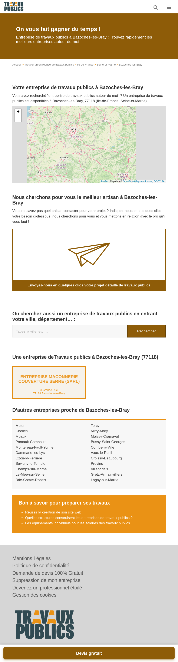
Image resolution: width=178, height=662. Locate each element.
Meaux (21, 437)
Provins (97, 464)
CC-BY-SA (159, 181)
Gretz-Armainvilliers (106, 474)
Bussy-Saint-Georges (108, 442)
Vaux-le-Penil (101, 453)
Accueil (16, 64)
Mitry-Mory (99, 431)
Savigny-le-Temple (30, 464)
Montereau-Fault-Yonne (34, 447)
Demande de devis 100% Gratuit (47, 573)
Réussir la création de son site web (53, 512)
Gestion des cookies (34, 595)
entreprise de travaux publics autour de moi (83, 96)
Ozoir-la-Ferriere (29, 458)
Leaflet (104, 181)
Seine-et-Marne (106, 64)
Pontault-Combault (31, 442)
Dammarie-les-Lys (30, 453)
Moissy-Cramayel (105, 437)
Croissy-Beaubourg (106, 458)
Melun (20, 426)
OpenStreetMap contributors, (138, 181)
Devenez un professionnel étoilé (47, 588)
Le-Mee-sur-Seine (30, 474)
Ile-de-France (85, 64)
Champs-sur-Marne (31, 469)
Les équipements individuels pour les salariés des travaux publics (77, 523)
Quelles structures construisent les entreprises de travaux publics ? (79, 518)
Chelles (22, 431)
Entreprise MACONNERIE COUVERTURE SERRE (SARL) (49, 379)
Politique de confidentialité (40, 565)
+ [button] (18, 112)
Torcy (95, 426)
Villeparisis (99, 469)
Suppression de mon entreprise (46, 580)
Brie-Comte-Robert (31, 480)
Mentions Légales (31, 558)
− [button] (18, 118)
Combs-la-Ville (102, 447)
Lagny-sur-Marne (104, 480)
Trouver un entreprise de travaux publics (49, 64)
